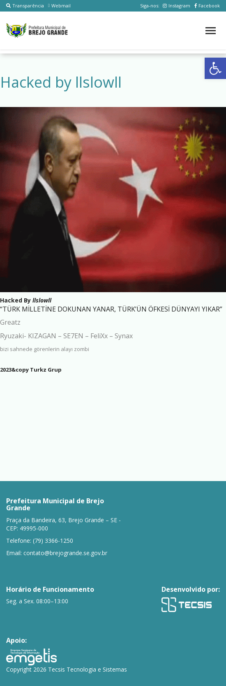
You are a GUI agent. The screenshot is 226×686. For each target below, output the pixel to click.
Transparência (25, 5)
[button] (215, 68)
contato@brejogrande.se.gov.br (65, 553)
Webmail (59, 5)
